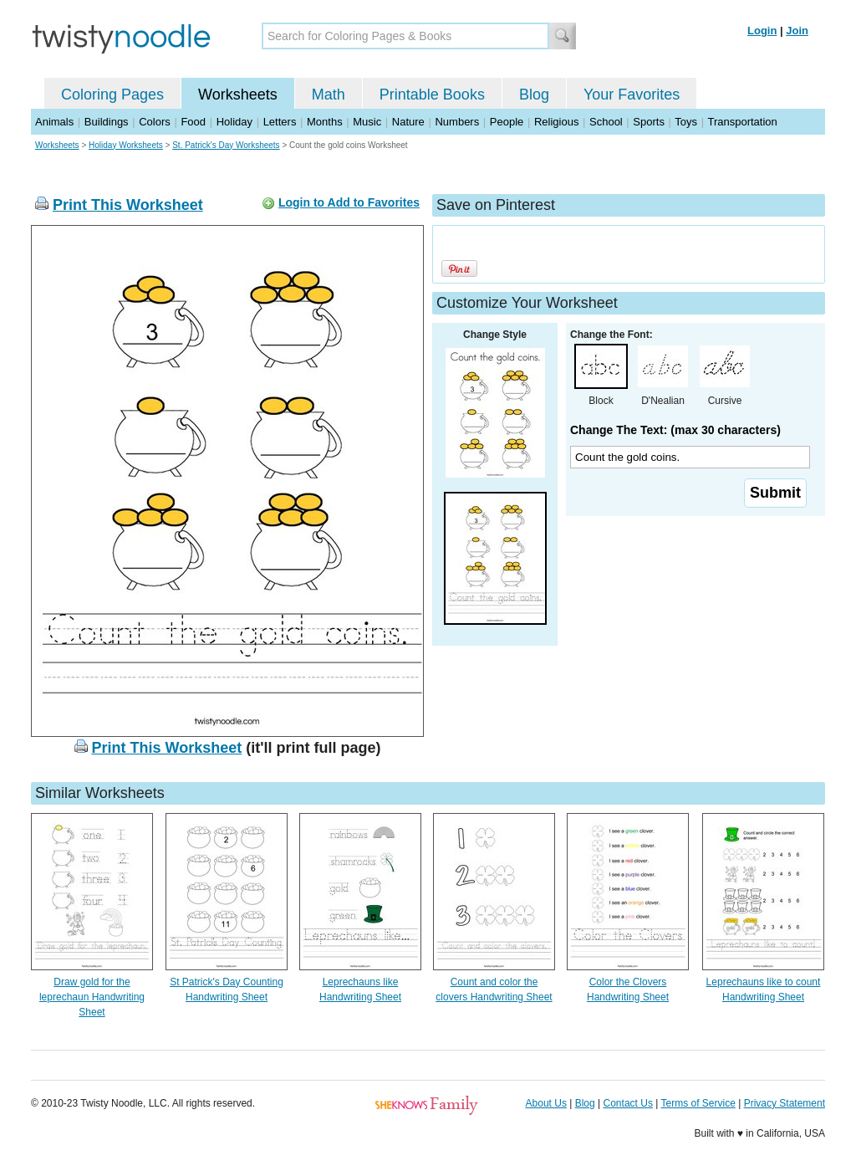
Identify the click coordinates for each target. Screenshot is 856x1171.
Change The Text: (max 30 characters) (675, 430)
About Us (546, 1103)
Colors (155, 121)
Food (193, 121)
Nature (408, 121)
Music (367, 121)
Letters (280, 121)
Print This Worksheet (128, 205)
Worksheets (238, 94)
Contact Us (628, 1103)
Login (762, 30)
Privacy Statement (784, 1103)
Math (328, 94)
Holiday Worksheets (126, 145)
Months (325, 121)
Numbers (457, 121)
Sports (649, 121)
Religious (556, 121)
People (506, 121)
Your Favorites (631, 94)
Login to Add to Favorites (349, 202)
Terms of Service (697, 1103)
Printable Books (432, 94)
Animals (54, 121)
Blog (534, 94)
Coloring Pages (112, 94)
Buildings (106, 121)
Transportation (742, 121)
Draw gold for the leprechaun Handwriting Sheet (92, 997)
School (606, 121)
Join (797, 30)
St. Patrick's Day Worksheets (225, 145)
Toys (686, 121)
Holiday (234, 121)
